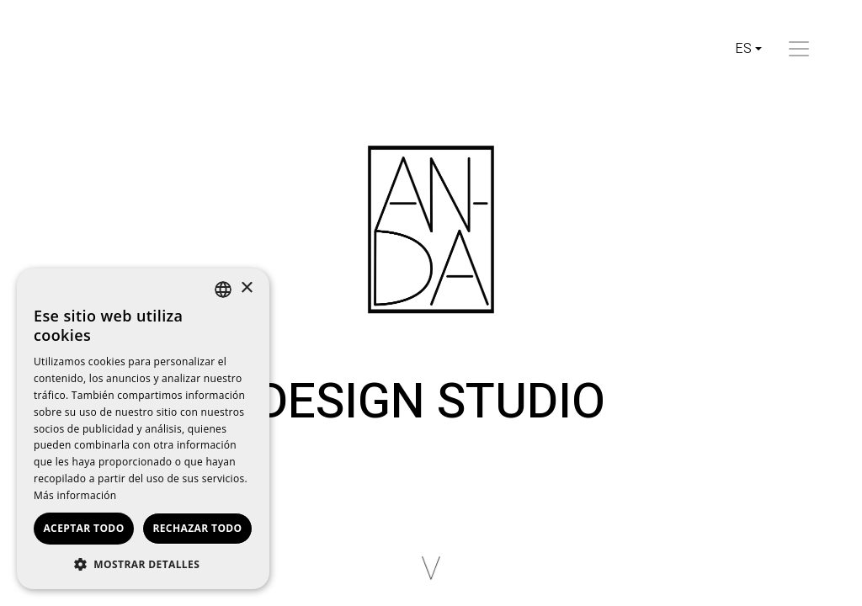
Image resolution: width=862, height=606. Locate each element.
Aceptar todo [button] (83, 528)
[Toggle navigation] (799, 49)
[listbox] (223, 289)
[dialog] (143, 428)
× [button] (246, 288)
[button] (143, 564)
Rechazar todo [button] (197, 528)
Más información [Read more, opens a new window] (75, 495)
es (743, 49)
